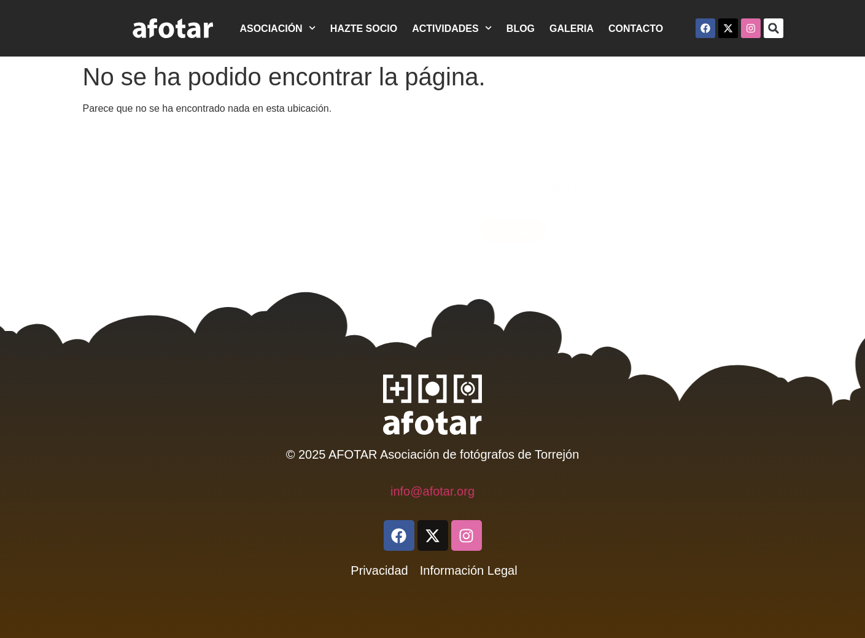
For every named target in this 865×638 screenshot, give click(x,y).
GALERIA (571, 28)
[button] (773, 28)
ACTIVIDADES (452, 27)
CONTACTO (635, 28)
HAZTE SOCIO (363, 28)
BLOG (520, 28)
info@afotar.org (432, 491)
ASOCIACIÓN (277, 27)
